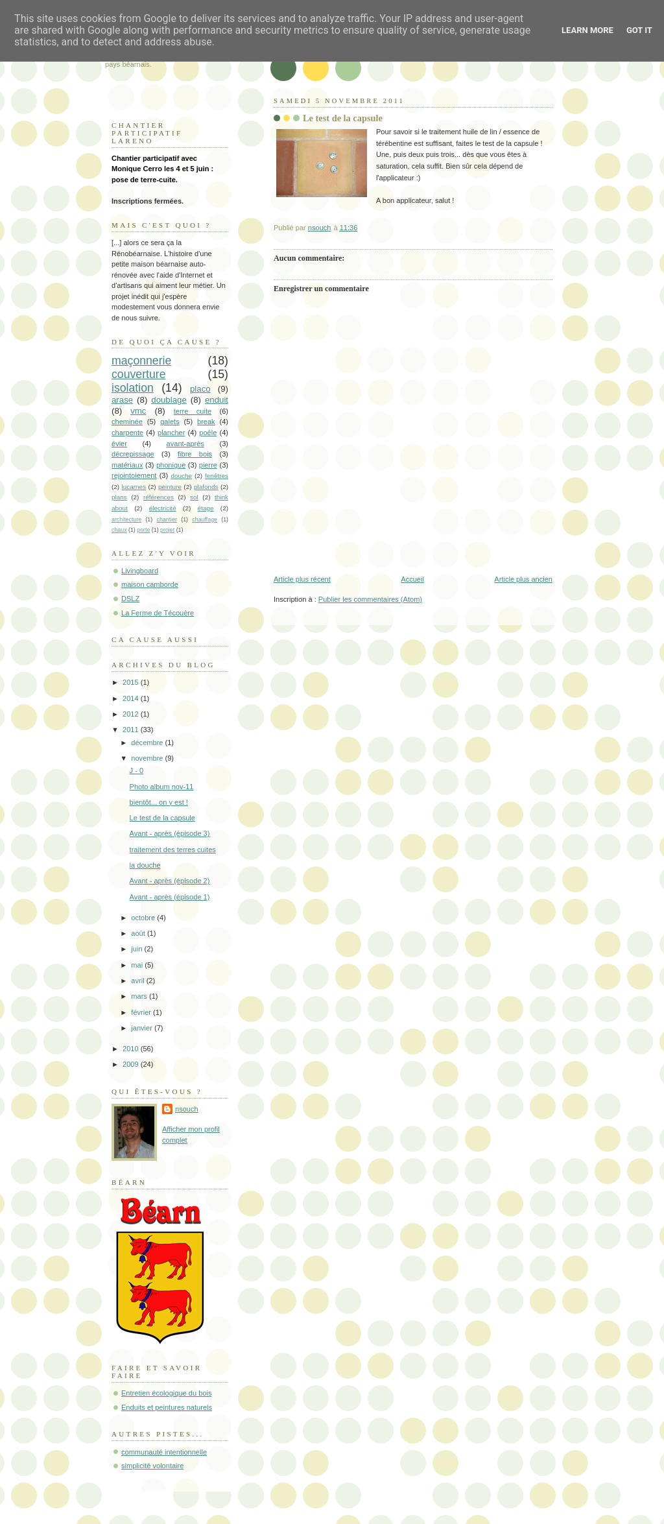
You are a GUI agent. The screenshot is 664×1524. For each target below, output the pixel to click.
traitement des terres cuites (173, 849)
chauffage (204, 519)
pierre (208, 465)
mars (140, 996)
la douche (145, 865)
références (158, 497)
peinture (170, 486)
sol (194, 497)
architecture (126, 519)
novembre (148, 758)
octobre (144, 918)
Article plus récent (302, 579)
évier (119, 443)
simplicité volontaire (152, 1466)
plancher (171, 432)
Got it (639, 30)
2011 (132, 729)
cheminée (127, 421)
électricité (162, 508)
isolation (133, 387)
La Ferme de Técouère (157, 613)
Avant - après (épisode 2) (170, 881)
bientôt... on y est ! (159, 802)
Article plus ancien (523, 579)
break (206, 421)
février (142, 1012)
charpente (127, 432)
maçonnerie (141, 360)
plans (119, 497)
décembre (148, 742)
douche (181, 475)
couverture (139, 374)
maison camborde (149, 584)
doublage (169, 400)
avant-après (185, 443)
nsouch (186, 1109)
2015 (132, 682)
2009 (132, 1064)
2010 (132, 1049)
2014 (132, 698)
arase (122, 400)
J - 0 (136, 770)
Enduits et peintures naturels (166, 1407)
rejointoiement (134, 475)
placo (200, 389)
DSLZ (130, 598)
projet (167, 530)
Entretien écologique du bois (166, 1393)
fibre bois (195, 454)
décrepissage (133, 454)
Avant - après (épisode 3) (170, 833)
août (139, 933)
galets (169, 421)
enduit (216, 400)
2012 (132, 714)
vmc (138, 411)
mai (138, 965)
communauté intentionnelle (164, 1452)
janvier (142, 1028)
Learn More (587, 30)
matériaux (127, 465)
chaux (119, 530)
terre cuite (192, 411)
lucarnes (134, 486)
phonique (170, 465)
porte (143, 530)
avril (138, 980)
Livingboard (139, 571)
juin (137, 949)
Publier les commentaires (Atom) (370, 599)
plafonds (206, 486)
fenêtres (216, 475)
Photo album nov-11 (162, 787)
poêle (208, 432)
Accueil (412, 579)
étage (206, 508)
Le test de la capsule (162, 818)
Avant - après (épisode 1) (170, 897)
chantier (167, 519)
